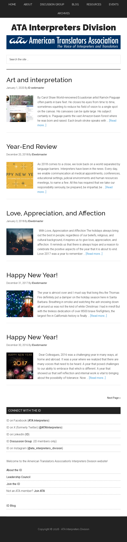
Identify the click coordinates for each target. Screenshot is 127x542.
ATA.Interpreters (38, 420)
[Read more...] (94, 253)
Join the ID (13, 484)
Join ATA (39, 491)
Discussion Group (21, 441)
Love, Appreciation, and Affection (55, 213)
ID (27, 434)
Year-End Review (31, 146)
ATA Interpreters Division (63, 27)
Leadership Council (18, 477)
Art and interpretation (39, 80)
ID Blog (11, 505)
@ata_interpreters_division (45, 448)
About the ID (14, 470)
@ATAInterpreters (50, 427)
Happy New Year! (32, 275)
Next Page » (114, 397)
